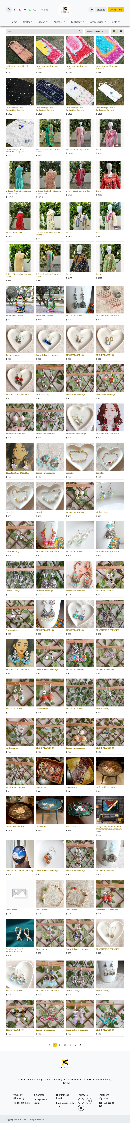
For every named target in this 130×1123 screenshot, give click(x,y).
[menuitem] (13, 22)
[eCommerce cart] (91, 10)
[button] (9, 10)
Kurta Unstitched (14, 232)
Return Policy (54, 1079)
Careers (87, 1079)
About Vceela (25, 1079)
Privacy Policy (103, 1079)
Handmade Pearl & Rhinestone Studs (15, 950)
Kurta (98, 149)
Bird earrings (102, 512)
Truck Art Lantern (14, 315)
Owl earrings (12, 630)
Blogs (40, 1079)
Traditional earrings (75, 394)
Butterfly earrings (44, 590)
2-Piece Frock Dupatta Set (78, 149)
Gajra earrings (43, 949)
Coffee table (41, 826)
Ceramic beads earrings (47, 355)
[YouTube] (25, 9)
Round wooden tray (15, 826)
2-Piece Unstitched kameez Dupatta (48, 150)
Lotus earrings (13, 551)
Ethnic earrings (43, 394)
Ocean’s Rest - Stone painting (19, 870)
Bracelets (70, 473)
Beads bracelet (12, 909)
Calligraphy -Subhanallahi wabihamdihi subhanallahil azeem (109, 828)
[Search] (79, 31)
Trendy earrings (13, 355)
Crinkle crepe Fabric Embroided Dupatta (15, 108)
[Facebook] (14, 9)
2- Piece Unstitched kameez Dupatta (48, 233)
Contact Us (116, 9)
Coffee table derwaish (106, 787)
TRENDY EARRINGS (75, 315)
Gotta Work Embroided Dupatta (46, 67)
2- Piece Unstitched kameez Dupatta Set (18, 192)
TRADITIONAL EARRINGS (107, 315)
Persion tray (41, 787)
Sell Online (72, 1079)
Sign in (101, 9)
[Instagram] (20, 9)
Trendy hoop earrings (76, 433)
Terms (66, 1082)
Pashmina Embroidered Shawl (17, 67)
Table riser (71, 826)
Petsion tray (71, 787)
